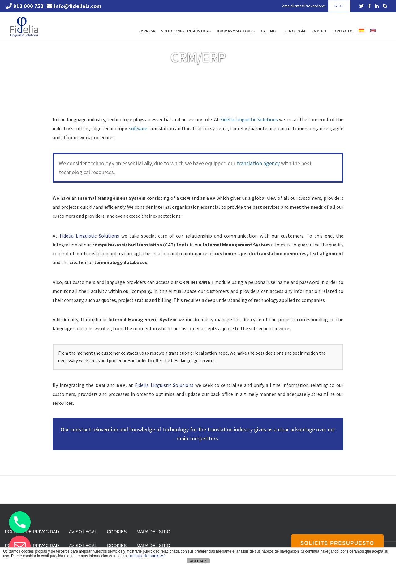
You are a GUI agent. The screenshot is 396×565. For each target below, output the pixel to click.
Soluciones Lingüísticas (186, 31)
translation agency (258, 163)
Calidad (268, 31)
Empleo (319, 31)
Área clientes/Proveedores (303, 6)
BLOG (339, 6)
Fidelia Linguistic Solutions (249, 119)
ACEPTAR (198, 561)
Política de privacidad (32, 531)
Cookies (117, 531)
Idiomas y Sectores (236, 31)
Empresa (146, 31)
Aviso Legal (83, 531)
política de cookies (146, 555)
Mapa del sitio (153, 531)
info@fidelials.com (74, 6)
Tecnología (293, 31)
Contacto (342, 31)
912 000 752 (25, 6)
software (138, 128)
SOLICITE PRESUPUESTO (337, 543)
